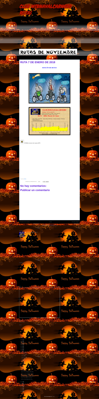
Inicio (51, 221)
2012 (21, 389)
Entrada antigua (75, 221)
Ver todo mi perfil (28, 233)
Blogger (53, 396)
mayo (22, 363)
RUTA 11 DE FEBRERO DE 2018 (27, 373)
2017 (21, 381)
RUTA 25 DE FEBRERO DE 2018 (27, 376)
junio (22, 362)
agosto (22, 358)
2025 (21, 339)
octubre (22, 355)
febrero (22, 368)
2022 (21, 344)
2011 (21, 391)
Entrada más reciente (25, 221)
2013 (21, 388)
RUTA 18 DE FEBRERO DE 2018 (27, 374)
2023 (21, 343)
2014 (21, 386)
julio (22, 360)
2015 (21, 385)
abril (22, 365)
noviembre (23, 354)
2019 (21, 349)
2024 (21, 341)
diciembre (23, 352)
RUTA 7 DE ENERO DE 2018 (26, 377)
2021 (21, 346)
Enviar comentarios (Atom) (52, 225)
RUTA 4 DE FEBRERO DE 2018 (27, 371)
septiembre (23, 357)
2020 (21, 347)
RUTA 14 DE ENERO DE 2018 (26, 379)
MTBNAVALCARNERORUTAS (32, 232)
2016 (21, 383)
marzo (22, 366)
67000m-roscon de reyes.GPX (32, 143)
